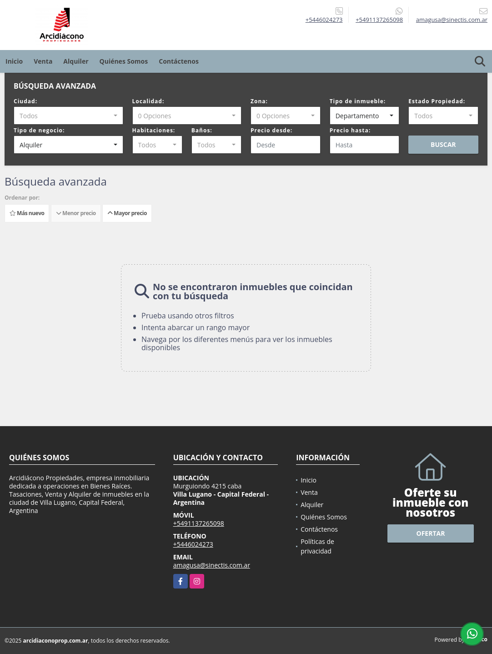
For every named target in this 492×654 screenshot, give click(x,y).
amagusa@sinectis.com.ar (211, 565)
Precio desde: (271, 130)
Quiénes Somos (124, 61)
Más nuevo (27, 213)
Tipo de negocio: (39, 130)
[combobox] (68, 115)
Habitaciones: (154, 130)
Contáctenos (179, 61)
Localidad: (148, 101)
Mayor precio (127, 213)
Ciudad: (25, 101)
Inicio (14, 61)
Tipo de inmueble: (358, 101)
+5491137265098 (379, 19)
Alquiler (75, 61)
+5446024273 (324, 19)
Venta (43, 61)
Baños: (201, 130)
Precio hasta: (350, 130)
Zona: (259, 101)
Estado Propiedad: (436, 101)
